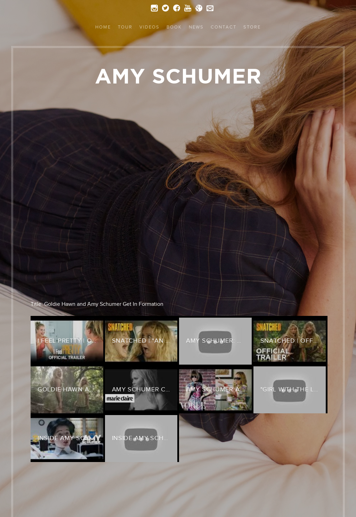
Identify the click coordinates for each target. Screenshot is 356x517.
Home (103, 27)
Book (174, 27)
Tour (125, 27)
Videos (149, 27)
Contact (223, 27)
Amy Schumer (178, 76)
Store (252, 27)
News (196, 27)
